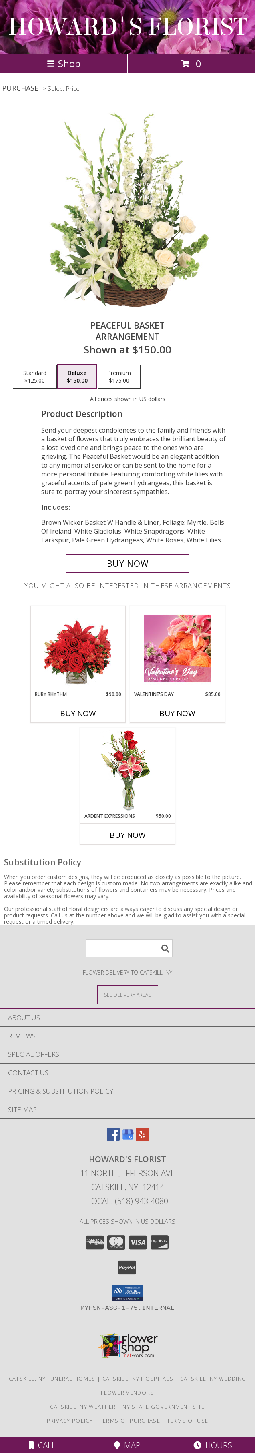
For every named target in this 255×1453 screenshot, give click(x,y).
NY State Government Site (163, 1406)
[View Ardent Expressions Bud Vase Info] (127, 770)
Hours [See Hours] (212, 1445)
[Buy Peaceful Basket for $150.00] (127, 563)
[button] (127, 1293)
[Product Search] (129, 948)
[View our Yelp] (142, 1138)
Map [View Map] (127, 1445)
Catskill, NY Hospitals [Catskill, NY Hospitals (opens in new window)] (138, 1378)
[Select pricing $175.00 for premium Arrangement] (119, 377)
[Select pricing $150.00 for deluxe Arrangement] (77, 377)
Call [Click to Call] (42, 1445)
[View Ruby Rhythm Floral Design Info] (77, 648)
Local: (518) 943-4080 (127, 1201)
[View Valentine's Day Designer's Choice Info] (177, 648)
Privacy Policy (70, 1420)
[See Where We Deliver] (127, 994)
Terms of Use (188, 1420)
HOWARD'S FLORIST (127, 27)
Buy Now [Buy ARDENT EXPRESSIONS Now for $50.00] (128, 835)
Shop (63, 63)
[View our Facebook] (113, 1138)
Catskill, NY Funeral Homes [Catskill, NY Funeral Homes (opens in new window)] (52, 1378)
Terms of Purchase (130, 1420)
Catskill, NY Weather (83, 1406)
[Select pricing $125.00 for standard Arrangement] (34, 377)
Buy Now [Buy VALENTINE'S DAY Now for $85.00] (177, 713)
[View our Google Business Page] (127, 1138)
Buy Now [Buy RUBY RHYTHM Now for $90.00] (78, 713)
